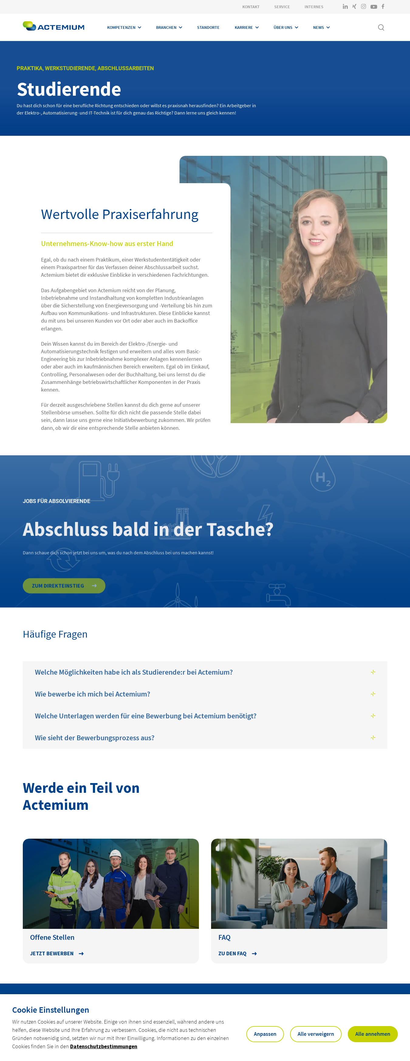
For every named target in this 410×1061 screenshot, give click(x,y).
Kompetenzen (121, 27)
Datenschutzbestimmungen (103, 1046)
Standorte (208, 27)
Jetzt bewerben (51, 953)
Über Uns (283, 27)
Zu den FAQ (232, 953)
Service (282, 6)
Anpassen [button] (265, 1033)
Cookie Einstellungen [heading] (50, 1010)
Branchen (166, 27)
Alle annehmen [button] (372, 1033)
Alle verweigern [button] (316, 1033)
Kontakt (251, 6)
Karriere (244, 27)
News (318, 27)
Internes (314, 6)
